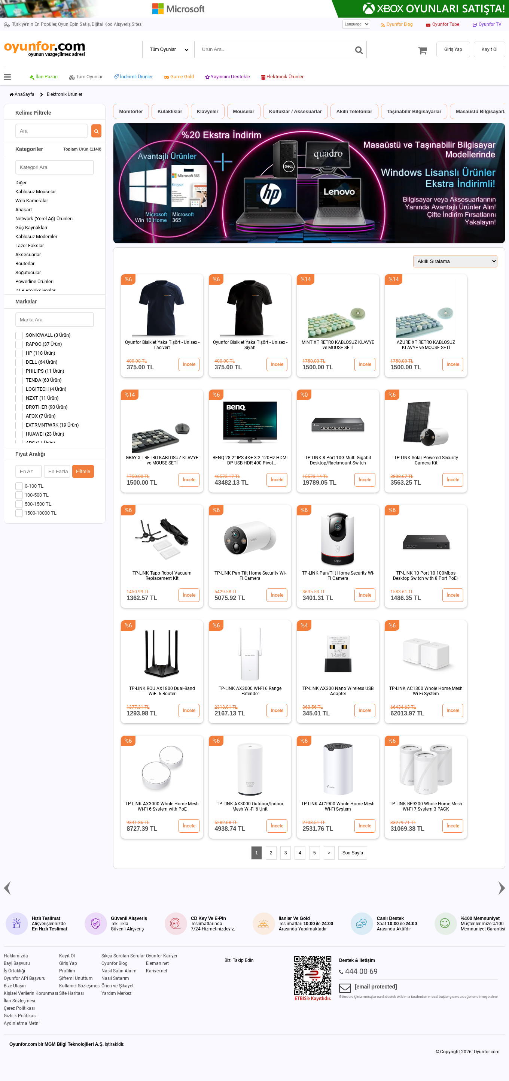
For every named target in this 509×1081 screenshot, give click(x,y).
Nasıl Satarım (115, 978)
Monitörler (131, 111)
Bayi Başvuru (17, 963)
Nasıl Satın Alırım (119, 970)
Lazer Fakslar (29, 245)
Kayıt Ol (67, 956)
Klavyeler (208, 111)
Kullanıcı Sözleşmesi (80, 985)
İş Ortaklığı (14, 970)
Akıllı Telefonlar (354, 111)
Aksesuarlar (28, 254)
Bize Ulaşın (15, 985)
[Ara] (359, 49)
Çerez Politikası (19, 1008)
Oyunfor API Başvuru (25, 978)
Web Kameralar (31, 200)
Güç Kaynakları (31, 227)
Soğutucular (28, 272)
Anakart (23, 209)
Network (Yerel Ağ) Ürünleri (44, 218)
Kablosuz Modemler (36, 236)
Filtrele (83, 471)
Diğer (21, 182)
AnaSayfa (24, 94)
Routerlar (24, 263)
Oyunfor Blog (114, 963)
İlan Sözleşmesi (19, 1000)
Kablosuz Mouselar (35, 191)
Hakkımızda (16, 956)
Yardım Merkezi (116, 993)
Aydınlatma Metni (22, 1023)
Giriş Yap (68, 963)
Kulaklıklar (170, 111)
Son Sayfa (352, 853)
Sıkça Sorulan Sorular (123, 956)
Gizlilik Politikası (20, 1015)
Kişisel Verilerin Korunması (31, 993)
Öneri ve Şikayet (117, 985)
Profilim (67, 970)
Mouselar (243, 111)
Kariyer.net (156, 970)
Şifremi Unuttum (76, 978)
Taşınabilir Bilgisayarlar (414, 111)
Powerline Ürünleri (34, 281)
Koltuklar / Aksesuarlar (295, 111)
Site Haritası (71, 993)
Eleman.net (157, 963)
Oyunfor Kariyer (161, 956)
